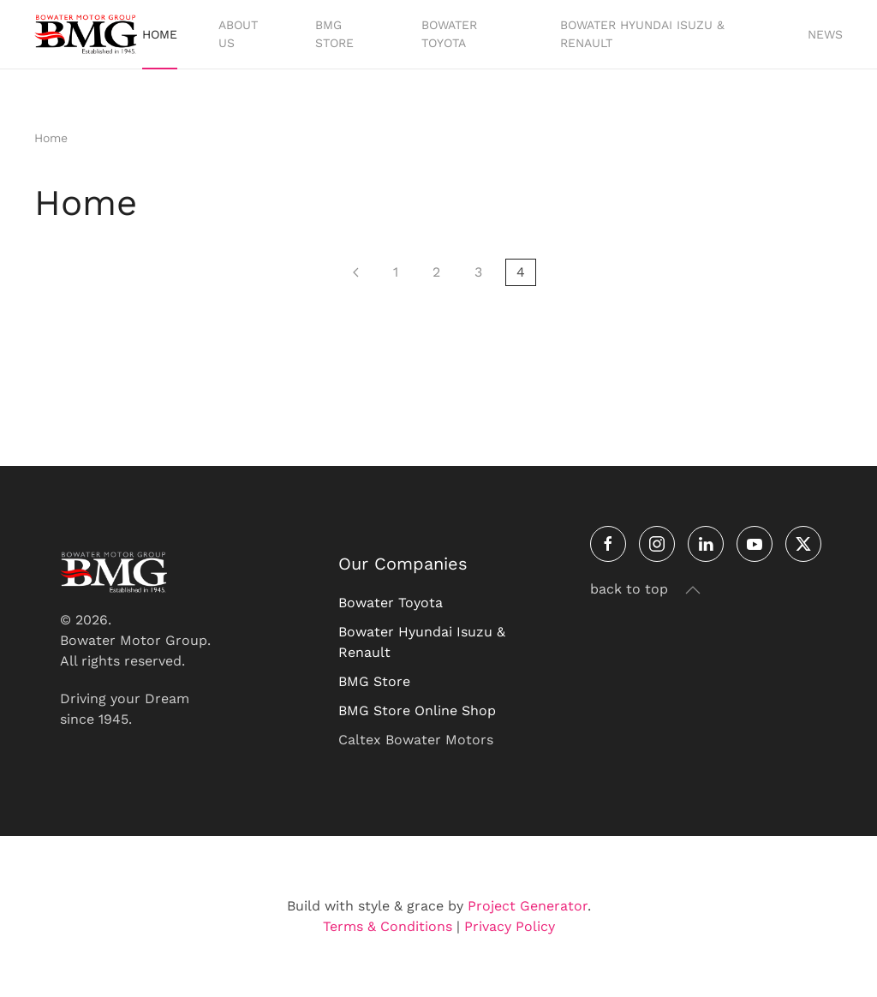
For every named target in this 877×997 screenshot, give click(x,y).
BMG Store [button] (334, 34)
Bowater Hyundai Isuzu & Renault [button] (642, 34)
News (825, 34)
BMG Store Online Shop (417, 710)
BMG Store (374, 681)
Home (159, 34)
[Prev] (356, 272)
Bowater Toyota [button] (449, 34)
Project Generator (528, 906)
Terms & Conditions (387, 926)
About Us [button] (238, 34)
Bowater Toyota (390, 602)
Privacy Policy (509, 926)
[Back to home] (88, 34)
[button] (693, 590)
